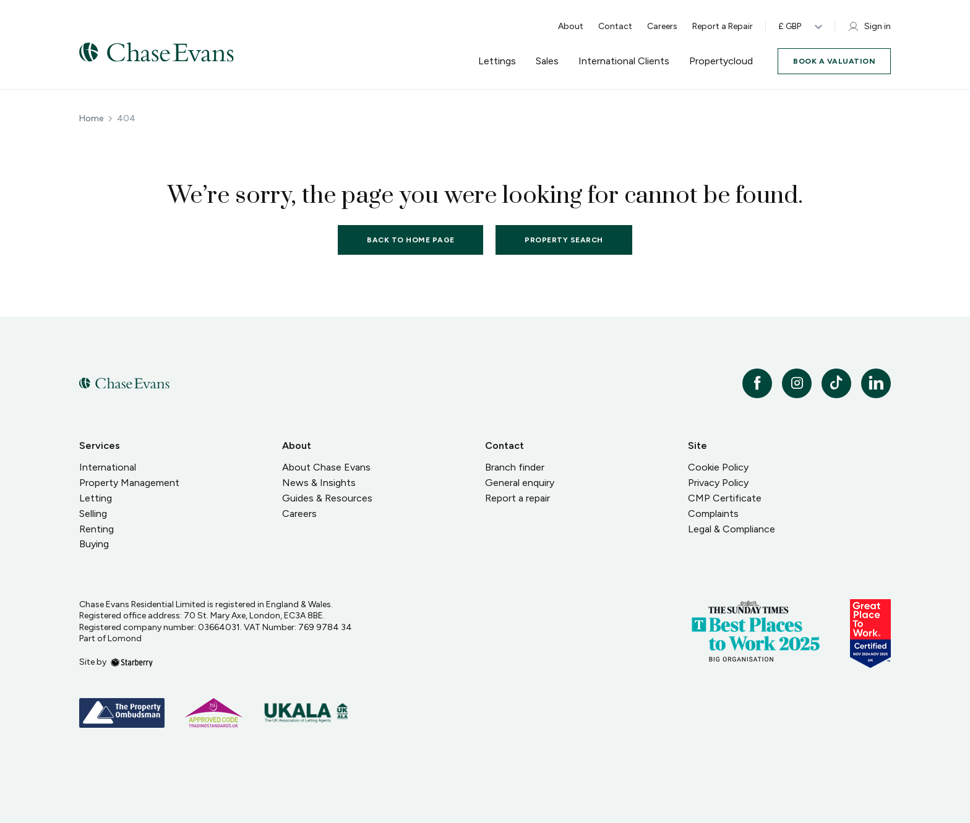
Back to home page (410, 240)
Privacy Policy (718, 482)
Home (91, 118)
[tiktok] (836, 383)
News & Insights (319, 482)
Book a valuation (834, 61)
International (107, 467)
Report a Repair (722, 26)
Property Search (564, 240)
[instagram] (797, 383)
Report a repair (517, 498)
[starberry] (131, 662)
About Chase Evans (326, 467)
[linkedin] (876, 383)
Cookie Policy (718, 467)
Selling (93, 513)
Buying (94, 544)
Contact (615, 26)
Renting (96, 529)
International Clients (623, 61)
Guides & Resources (327, 498)
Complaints (713, 513)
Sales (547, 61)
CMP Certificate (725, 498)
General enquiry (519, 482)
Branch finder (514, 467)
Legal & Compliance (731, 529)
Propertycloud (721, 61)
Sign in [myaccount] (869, 26)
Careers (662, 26)
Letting (95, 498)
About (570, 26)
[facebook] (757, 383)
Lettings (497, 61)
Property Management (129, 482)
